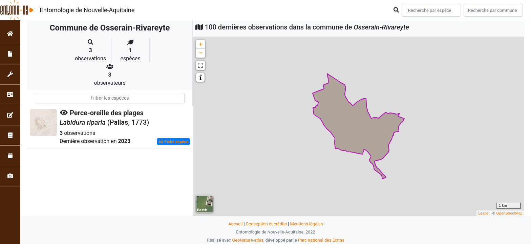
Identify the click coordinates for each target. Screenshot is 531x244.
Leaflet (483, 213)
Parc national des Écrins (321, 240)
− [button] (201, 53)
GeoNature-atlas (247, 240)
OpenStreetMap (509, 213)
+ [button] (201, 44)
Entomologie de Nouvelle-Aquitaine (87, 10)
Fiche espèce (173, 141)
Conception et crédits (266, 223)
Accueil (236, 223)
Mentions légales (306, 223)
